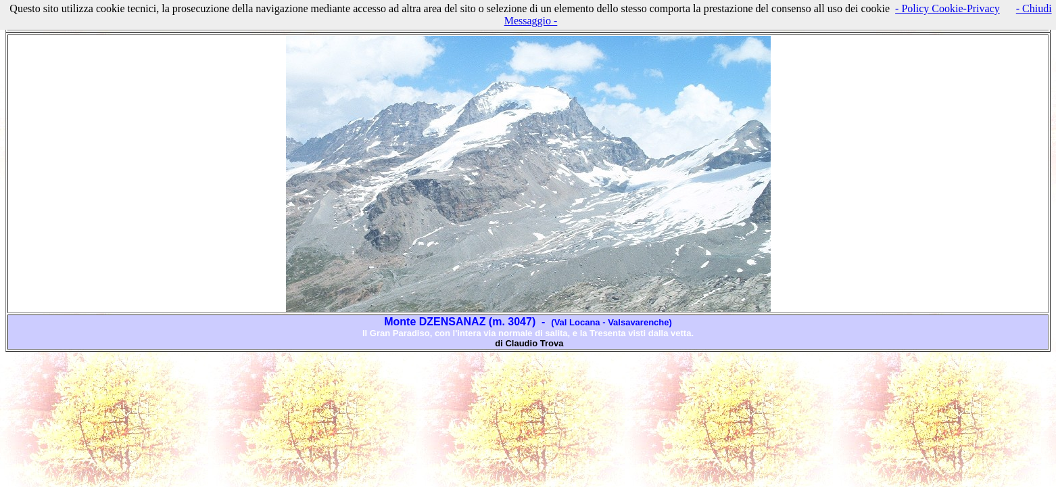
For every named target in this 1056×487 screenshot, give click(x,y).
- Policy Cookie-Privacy (947, 8)
